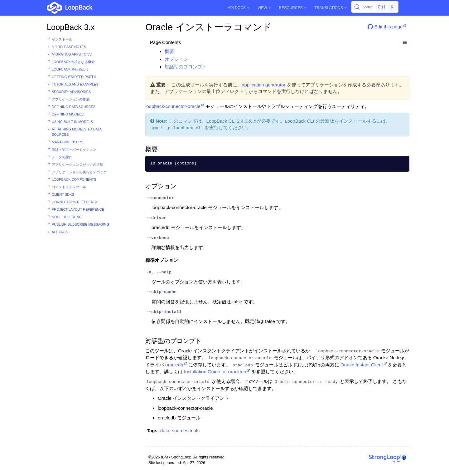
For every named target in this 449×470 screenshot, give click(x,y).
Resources (293, 8)
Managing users (67, 142)
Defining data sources (73, 107)
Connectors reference (75, 202)
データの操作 (62, 157)
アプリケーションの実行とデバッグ (79, 172)
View (264, 8)
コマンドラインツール (69, 187)
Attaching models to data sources (77, 131)
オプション (176, 59)
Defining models (68, 114)
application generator (263, 84)
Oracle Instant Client (361, 364)
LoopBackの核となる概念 (73, 62)
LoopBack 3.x (71, 27)
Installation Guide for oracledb (215, 371)
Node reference (68, 217)
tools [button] (195, 430)
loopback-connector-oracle (172, 106)
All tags (60, 232)
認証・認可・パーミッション (74, 149)
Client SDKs (63, 194)
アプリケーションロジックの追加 (77, 164)
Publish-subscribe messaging (80, 224)
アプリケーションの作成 (70, 99)
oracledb (174, 364)
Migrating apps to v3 (72, 54)
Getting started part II (74, 77)
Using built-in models (72, 122)
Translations (331, 8)
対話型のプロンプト (186, 66)
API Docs (238, 8)
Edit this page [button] (385, 26)
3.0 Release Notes (69, 47)
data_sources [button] (174, 430)
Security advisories (71, 92)
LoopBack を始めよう (70, 69)
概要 (169, 51)
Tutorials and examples (75, 84)
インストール (62, 39)
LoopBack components (74, 179)
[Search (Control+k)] (374, 7)
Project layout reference (78, 209)
